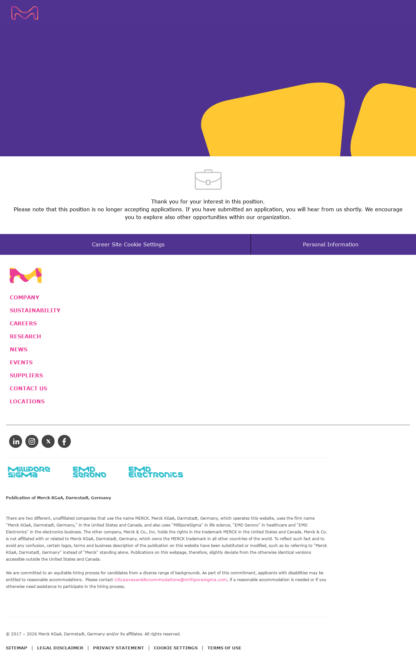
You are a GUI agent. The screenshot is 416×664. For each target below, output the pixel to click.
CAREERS (23, 323)
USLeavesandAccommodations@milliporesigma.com (170, 579)
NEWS (18, 349)
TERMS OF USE (224, 647)
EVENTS (21, 362)
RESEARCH (25, 336)
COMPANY (24, 297)
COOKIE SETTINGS (176, 647)
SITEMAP (16, 647)
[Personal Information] (330, 244)
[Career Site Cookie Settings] (128, 244)
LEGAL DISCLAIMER (60, 647)
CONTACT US (28, 388)
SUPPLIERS (26, 375)
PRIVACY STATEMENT (118, 647)
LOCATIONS (27, 401)
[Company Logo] (34, 13)
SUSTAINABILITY (35, 310)
